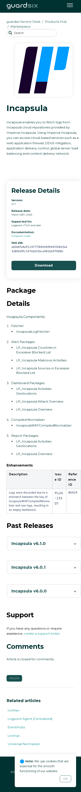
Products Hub (56, 22)
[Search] (32, 33)
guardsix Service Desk (23, 22)
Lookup (14, 736)
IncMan (13, 710)
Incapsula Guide (20, 235)
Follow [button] (14, 678)
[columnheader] (30, 479)
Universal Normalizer (24, 744)
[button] (69, 4)
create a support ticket (42, 633)
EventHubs (16, 727)
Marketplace (20, 26)
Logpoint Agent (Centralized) (30, 719)
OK (65, 779)
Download (44, 265)
